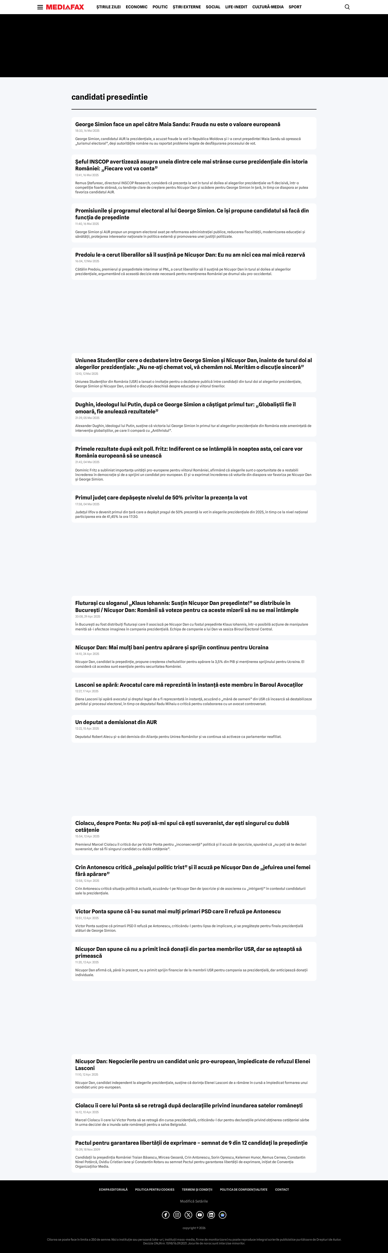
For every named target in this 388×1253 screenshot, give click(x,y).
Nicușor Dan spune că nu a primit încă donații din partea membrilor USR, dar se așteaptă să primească (188, 952)
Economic (137, 7)
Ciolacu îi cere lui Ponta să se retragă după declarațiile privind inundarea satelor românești (189, 1105)
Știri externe (187, 7)
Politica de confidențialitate (244, 1189)
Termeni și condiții (197, 1189)
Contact (282, 1189)
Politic (160, 7)
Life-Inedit (236, 7)
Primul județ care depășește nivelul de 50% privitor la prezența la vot (161, 497)
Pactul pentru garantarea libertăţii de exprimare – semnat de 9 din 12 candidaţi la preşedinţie (191, 1143)
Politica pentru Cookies (154, 1189)
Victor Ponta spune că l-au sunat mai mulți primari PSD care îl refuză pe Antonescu (178, 911)
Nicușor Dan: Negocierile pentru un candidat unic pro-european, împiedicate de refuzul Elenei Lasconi (192, 1064)
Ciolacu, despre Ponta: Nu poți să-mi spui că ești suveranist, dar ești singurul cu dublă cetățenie (182, 826)
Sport (295, 7)
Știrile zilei (108, 7)
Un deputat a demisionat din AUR (116, 722)
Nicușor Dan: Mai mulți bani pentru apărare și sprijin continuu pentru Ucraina (172, 647)
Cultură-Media (268, 7)
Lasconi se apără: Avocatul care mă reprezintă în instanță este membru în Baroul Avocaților (189, 685)
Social (213, 7)
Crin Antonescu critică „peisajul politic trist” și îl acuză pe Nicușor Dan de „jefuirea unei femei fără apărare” (192, 870)
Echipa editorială (113, 1189)
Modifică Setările (194, 1201)
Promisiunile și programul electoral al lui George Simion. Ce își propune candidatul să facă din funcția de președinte (192, 214)
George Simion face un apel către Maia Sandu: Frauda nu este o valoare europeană (177, 124)
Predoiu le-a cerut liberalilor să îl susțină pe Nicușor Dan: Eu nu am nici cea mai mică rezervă (190, 255)
